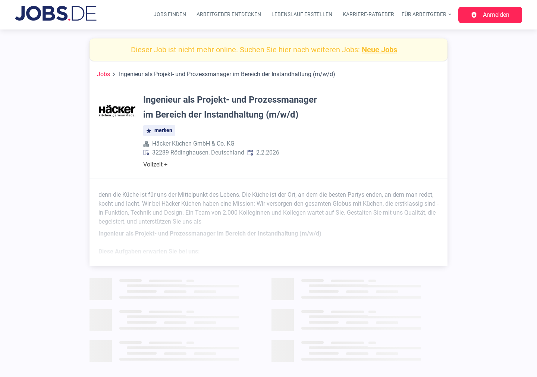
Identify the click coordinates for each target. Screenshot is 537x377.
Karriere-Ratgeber (368, 14)
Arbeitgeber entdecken (229, 14)
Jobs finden (170, 14)
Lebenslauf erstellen (301, 14)
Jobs (103, 74)
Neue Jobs (379, 49)
